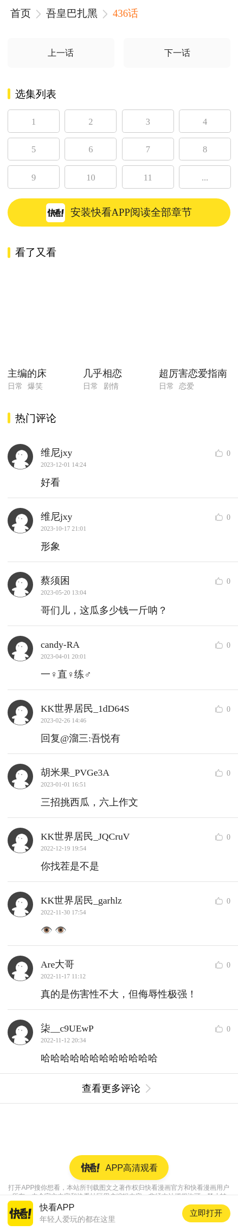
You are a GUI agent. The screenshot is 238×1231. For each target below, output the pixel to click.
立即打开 (206, 1212)
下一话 (177, 53)
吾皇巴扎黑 (72, 13)
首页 (20, 13)
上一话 (61, 53)
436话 (125, 13)
